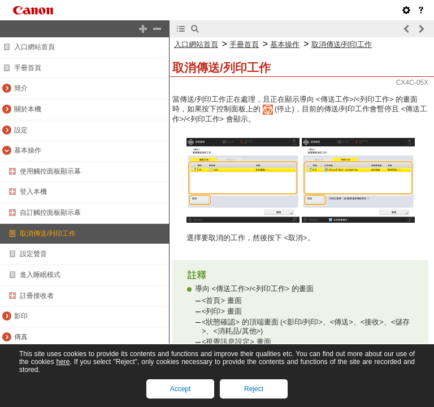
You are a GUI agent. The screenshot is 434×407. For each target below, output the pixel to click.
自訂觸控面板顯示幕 (50, 213)
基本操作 (27, 150)
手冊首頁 (27, 68)
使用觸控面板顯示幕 (50, 171)
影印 (21, 316)
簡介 (21, 88)
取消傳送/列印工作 (48, 233)
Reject (253, 389)
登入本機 (33, 192)
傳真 (21, 337)
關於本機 (27, 109)
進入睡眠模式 (40, 275)
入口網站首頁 (34, 47)
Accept (180, 389)
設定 (21, 130)
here (63, 362)
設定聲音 (33, 254)
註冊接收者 (37, 296)
